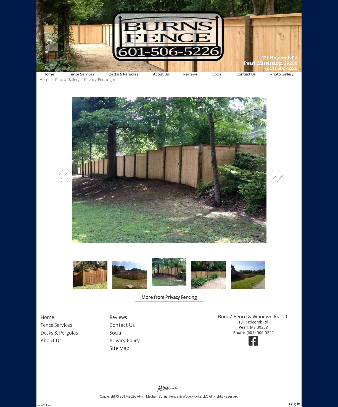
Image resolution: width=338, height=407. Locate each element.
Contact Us (246, 74)
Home (49, 74)
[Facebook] (253, 343)
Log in (294, 403)
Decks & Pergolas (123, 74)
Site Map (120, 348)
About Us (161, 74)
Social (217, 74)
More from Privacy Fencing (169, 297)
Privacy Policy (125, 340)
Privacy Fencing (98, 79)
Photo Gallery (282, 74)
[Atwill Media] (169, 388)
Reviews (190, 74)
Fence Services (81, 74)
